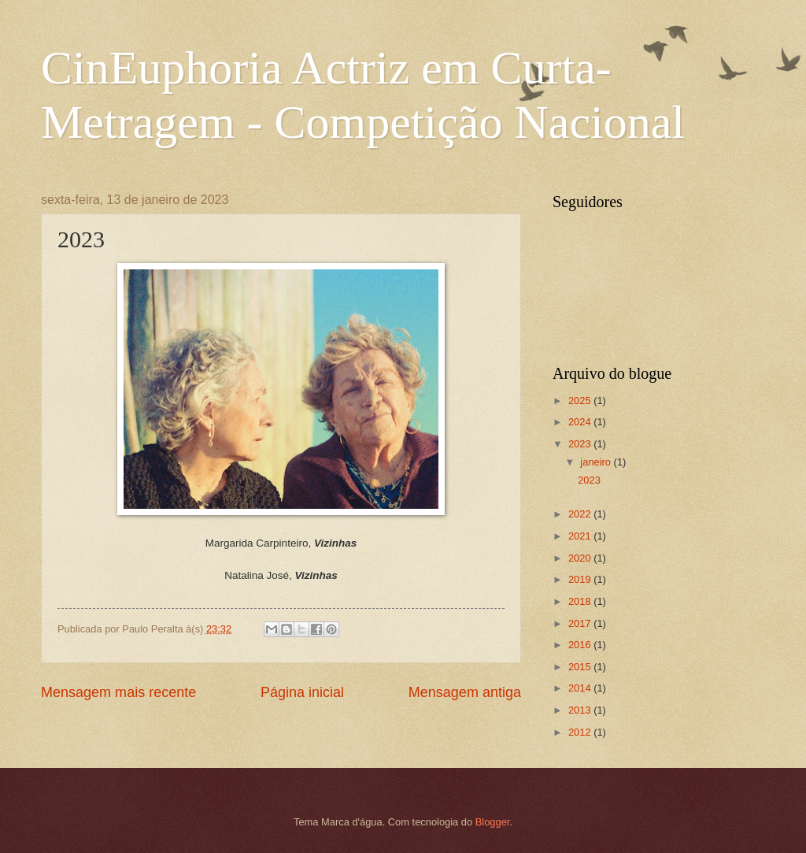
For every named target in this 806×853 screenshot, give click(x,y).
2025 (580, 400)
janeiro (596, 462)
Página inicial (302, 692)
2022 (580, 514)
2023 (580, 444)
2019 (580, 579)
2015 (580, 667)
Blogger (492, 822)
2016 (580, 645)
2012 (580, 732)
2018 (580, 601)
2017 (580, 623)
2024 (580, 422)
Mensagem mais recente (118, 692)
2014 (580, 688)
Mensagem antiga (465, 692)
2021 (580, 536)
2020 (580, 558)
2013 (580, 710)
